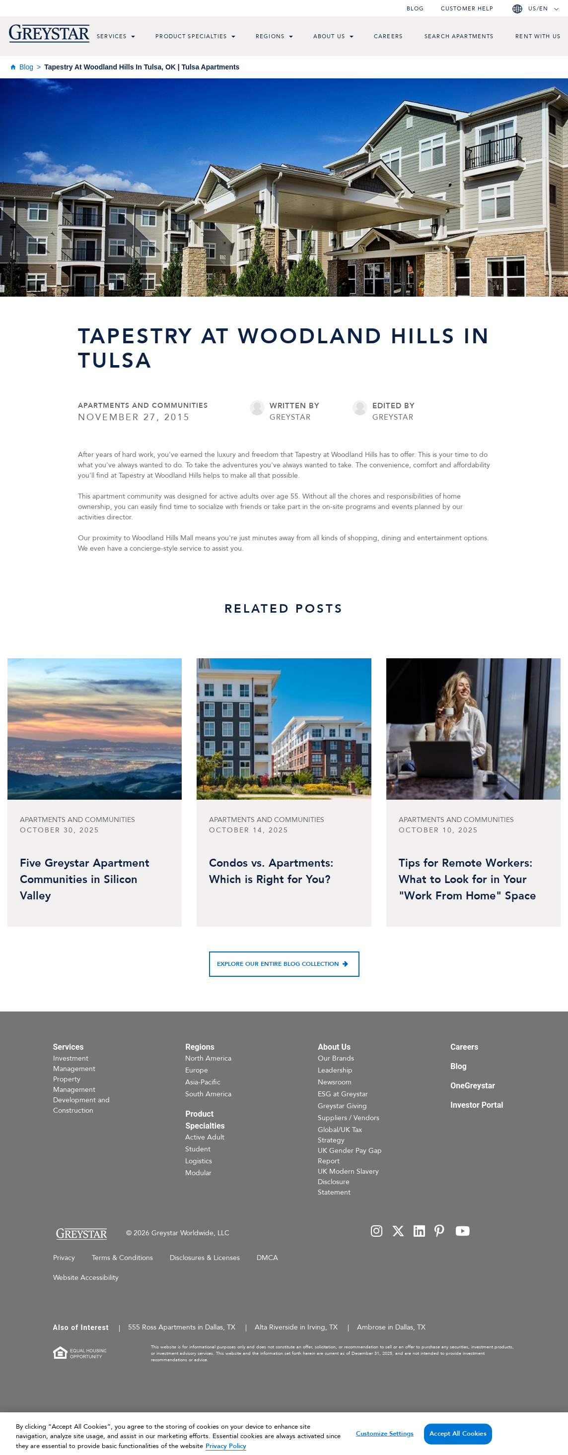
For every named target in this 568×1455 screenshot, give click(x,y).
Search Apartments (459, 36)
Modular (198, 1173)
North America (208, 1058)
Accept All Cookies (457, 1442)
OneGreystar (472, 1085)
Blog (415, 8)
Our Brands (336, 1058)
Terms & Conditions (122, 1258)
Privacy (64, 1258)
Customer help (467, 8)
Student (198, 1149)
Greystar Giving (342, 1106)
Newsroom (335, 1082)
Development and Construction (81, 1105)
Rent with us (538, 36)
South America (208, 1094)
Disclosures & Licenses (205, 1258)
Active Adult (204, 1137)
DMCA (267, 1258)
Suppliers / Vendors (348, 1118)
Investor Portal (476, 1105)
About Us (329, 36)
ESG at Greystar (343, 1094)
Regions (270, 36)
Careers (388, 36)
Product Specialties (191, 36)
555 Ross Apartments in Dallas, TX (181, 1327)
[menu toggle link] (133, 38)
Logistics (198, 1161)
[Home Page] (81, 1234)
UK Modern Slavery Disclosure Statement (348, 1182)
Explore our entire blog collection (278, 964)
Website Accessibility (86, 1277)
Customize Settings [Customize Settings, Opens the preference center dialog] (385, 1442)
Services (112, 36)
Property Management (74, 1084)
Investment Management (74, 1064)
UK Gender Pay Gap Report (350, 1156)
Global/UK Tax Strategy (340, 1135)
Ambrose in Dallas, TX (391, 1327)
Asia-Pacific (202, 1082)
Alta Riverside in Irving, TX (296, 1327)
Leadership (335, 1070)
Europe (196, 1070)
